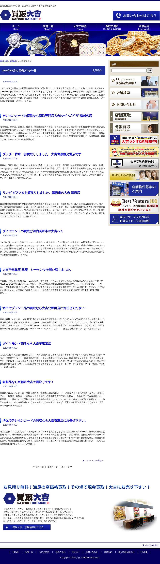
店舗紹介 (14, 61)
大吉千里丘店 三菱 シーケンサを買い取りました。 (38, 269)
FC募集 (144, 552)
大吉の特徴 (44, 552)
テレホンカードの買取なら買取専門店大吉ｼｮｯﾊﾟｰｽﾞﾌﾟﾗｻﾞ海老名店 (47, 115)
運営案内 (108, 552)
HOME (16, 552)
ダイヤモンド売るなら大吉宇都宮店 (27, 343)
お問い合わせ (92, 552)
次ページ (65, 467)
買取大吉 (4, 61)
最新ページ (53, 467)
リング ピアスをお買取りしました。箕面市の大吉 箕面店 (41, 192)
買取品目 (76, 552)
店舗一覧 (29, 552)
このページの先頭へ (94, 460)
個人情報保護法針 (126, 552)
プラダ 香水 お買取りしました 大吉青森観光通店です (42, 154)
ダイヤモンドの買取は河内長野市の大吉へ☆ (33, 231)
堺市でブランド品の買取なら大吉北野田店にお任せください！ (45, 308)
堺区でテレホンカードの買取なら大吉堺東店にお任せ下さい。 (45, 420)
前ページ (40, 467)
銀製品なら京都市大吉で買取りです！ (28, 382)
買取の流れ (60, 552)
